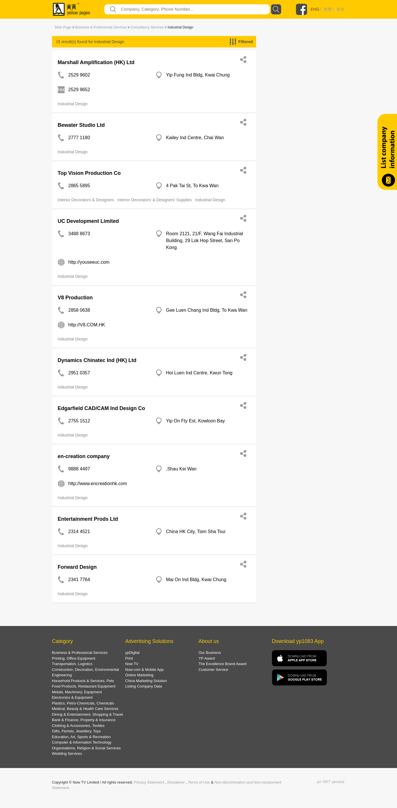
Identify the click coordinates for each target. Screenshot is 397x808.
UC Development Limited (88, 221)
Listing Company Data (143, 686)
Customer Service (213, 669)
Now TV (132, 664)
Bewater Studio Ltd (81, 125)
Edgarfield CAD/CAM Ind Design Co (101, 408)
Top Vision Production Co (89, 173)
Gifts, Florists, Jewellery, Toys (76, 731)
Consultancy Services (147, 27)
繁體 (328, 9)
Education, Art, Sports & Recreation (81, 737)
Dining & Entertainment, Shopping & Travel (87, 714)
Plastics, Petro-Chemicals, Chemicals (83, 703)
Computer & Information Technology (82, 742)
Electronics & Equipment (72, 697)
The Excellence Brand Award (223, 664)
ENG (315, 9)
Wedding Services (67, 753)
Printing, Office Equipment (73, 658)
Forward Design (77, 567)
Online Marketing (139, 675)
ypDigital (132, 652)
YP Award (207, 658)
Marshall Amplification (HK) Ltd (96, 62)
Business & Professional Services (101, 27)
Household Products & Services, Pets (83, 681)
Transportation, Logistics (72, 664)
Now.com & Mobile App (144, 669)
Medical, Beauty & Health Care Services (85, 708)
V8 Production (75, 297)
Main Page (63, 27)
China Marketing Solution (146, 681)
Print (129, 658)
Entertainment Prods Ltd (88, 519)
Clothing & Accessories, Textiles (78, 725)
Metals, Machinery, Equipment (77, 692)
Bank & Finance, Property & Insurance (84, 720)
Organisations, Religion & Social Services (86, 748)
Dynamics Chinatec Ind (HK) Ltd (97, 360)
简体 (340, 9)
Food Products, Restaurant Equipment (84, 686)
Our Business (210, 652)
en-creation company (84, 456)
